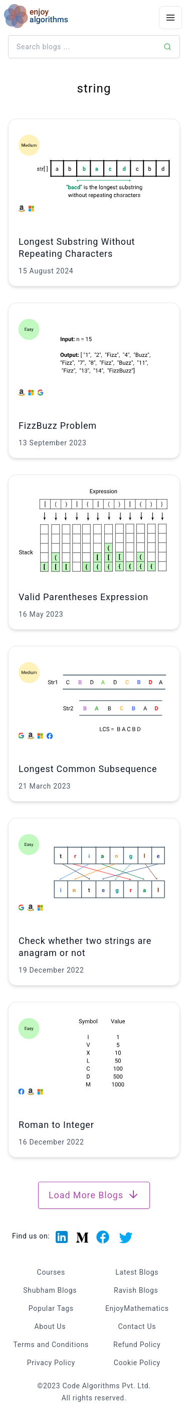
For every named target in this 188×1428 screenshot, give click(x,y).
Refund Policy (136, 1345)
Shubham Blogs (50, 1290)
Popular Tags (51, 1308)
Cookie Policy (137, 1363)
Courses (51, 1272)
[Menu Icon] (170, 17)
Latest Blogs (136, 1272)
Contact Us (137, 1326)
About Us (50, 1326)
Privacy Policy (51, 1363)
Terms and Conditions (51, 1345)
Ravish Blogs (136, 1290)
